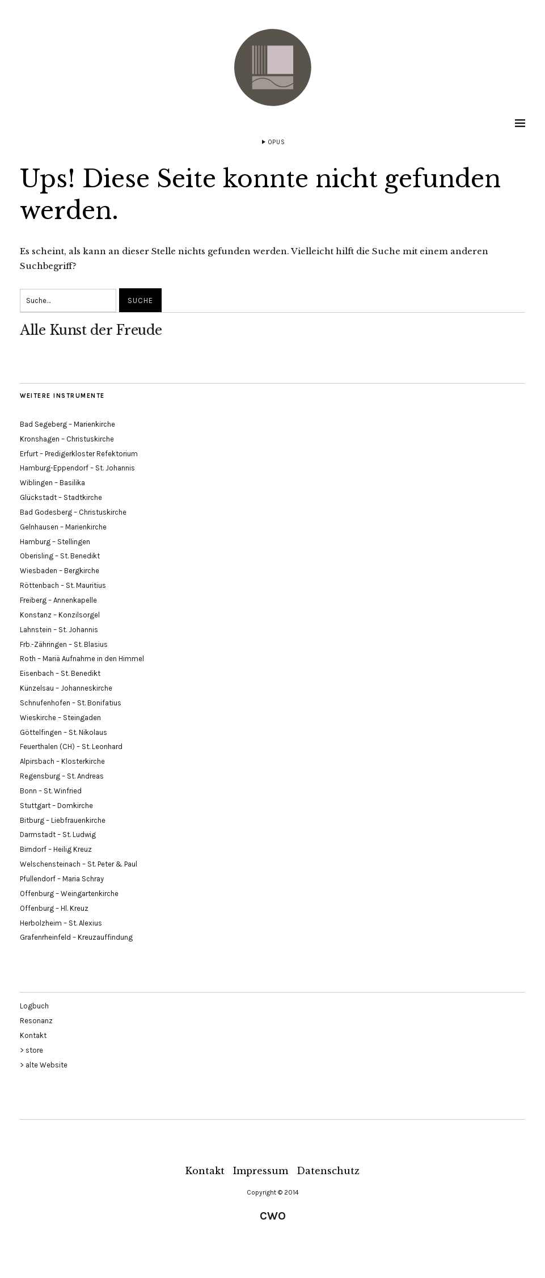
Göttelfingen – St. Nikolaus (63, 732)
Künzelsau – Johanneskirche (66, 688)
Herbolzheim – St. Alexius (61, 923)
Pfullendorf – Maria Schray (62, 879)
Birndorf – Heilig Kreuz (56, 849)
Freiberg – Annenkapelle (58, 600)
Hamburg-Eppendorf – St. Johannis (77, 468)
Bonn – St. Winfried (51, 791)
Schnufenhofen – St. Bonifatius (70, 703)
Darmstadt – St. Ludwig (58, 834)
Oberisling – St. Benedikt (60, 556)
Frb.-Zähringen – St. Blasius (64, 644)
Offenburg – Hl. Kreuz (54, 908)
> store (31, 1050)
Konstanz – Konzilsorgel (60, 615)
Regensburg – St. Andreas (62, 776)
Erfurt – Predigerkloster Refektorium (79, 453)
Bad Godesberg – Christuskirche (73, 512)
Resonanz (36, 1020)
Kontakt (33, 1035)
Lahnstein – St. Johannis (59, 629)
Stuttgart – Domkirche (56, 805)
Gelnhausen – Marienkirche (63, 527)
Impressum (260, 1170)
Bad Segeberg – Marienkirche (67, 424)
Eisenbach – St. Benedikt (60, 673)
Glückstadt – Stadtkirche (61, 497)
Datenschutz (328, 1170)
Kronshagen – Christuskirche (67, 439)
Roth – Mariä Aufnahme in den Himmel (82, 658)
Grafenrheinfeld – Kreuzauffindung (76, 937)
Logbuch (34, 1006)
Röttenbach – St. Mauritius (63, 585)
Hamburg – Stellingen (55, 541)
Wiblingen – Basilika (52, 482)
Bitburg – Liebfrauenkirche (62, 820)
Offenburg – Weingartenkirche (69, 893)
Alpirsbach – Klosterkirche (62, 761)
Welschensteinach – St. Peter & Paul (78, 864)
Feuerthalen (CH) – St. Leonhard (71, 746)
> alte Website (43, 1065)
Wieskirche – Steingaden (60, 717)
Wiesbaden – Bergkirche (59, 570)
